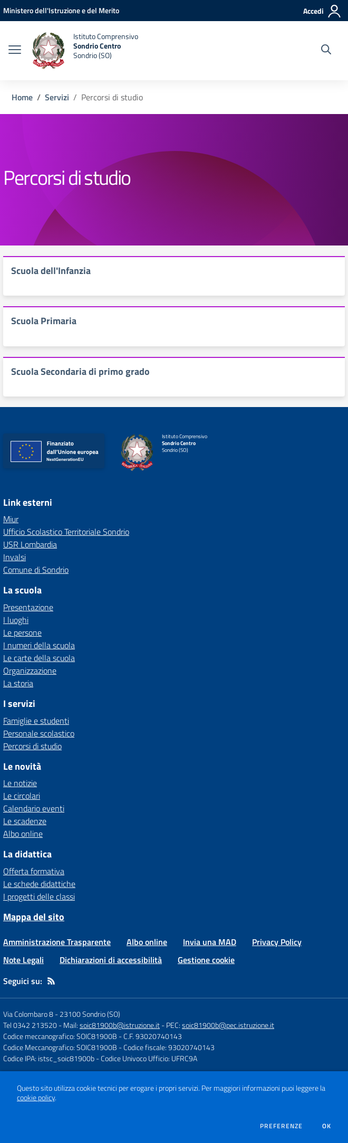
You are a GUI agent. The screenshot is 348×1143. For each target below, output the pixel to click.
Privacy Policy (277, 942)
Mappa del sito (33, 917)
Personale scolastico (38, 733)
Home (22, 97)
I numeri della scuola (39, 645)
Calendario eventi (33, 808)
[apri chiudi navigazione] (14, 50)
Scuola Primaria (43, 321)
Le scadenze (24, 821)
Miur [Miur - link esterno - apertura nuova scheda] (10, 519)
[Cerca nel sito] (326, 51)
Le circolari (21, 795)
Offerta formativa (33, 871)
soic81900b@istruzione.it (120, 1025)
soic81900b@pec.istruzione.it (228, 1025)
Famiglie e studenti (36, 720)
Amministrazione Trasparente (57, 942)
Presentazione (28, 607)
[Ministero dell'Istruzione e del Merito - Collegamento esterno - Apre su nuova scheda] (61, 10)
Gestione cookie (206, 959)
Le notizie (20, 783)
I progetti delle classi (39, 896)
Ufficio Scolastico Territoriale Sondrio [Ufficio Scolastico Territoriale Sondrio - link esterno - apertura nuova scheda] (66, 531)
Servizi (57, 97)
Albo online (23, 833)
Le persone (22, 632)
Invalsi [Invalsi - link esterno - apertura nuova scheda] (14, 557)
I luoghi (15, 619)
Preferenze (281, 1126)
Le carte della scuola (39, 657)
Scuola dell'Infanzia (51, 270)
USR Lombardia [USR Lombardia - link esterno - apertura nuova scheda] (30, 544)
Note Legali (23, 959)
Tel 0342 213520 (30, 1025)
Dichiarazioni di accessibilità (111, 959)
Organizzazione (29, 670)
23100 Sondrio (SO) (90, 1013)
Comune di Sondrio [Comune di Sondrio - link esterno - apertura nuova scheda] (36, 569)
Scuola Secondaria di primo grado (80, 371)
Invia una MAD (209, 942)
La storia (18, 683)
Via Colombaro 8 (28, 1013)
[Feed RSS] (51, 981)
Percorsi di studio (32, 746)
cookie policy (36, 1097)
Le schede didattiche (39, 883)
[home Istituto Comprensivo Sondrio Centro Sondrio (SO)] (85, 51)
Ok (327, 1126)
